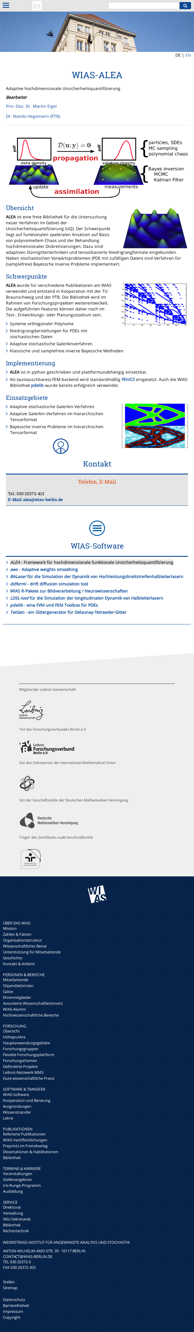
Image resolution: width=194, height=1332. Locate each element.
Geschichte (12, 957)
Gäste (8, 991)
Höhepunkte (14, 1037)
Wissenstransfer (17, 1112)
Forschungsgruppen (20, 1048)
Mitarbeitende (15, 979)
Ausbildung (13, 1191)
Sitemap (10, 1287)
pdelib (37, 385)
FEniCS (128, 379)
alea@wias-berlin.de (43, 499)
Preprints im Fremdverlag (25, 1145)
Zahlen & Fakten (17, 934)
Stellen (9, 1281)
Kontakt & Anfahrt (19, 963)
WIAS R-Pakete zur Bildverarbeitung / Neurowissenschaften (69, 591)
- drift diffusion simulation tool (49, 584)
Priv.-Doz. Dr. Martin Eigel (31, 106)
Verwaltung (13, 1213)
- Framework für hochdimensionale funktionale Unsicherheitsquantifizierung (91, 562)
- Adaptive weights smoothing (44, 569)
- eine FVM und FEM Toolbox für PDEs (54, 605)
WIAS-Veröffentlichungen (25, 1140)
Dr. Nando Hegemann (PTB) (33, 116)
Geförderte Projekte (20, 1066)
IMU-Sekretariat (17, 1219)
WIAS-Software (16, 1094)
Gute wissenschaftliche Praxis (28, 1078)
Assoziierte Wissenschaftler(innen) (33, 1003)
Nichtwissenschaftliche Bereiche (31, 1015)
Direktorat (12, 1207)
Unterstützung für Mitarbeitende (32, 952)
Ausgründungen (17, 1106)
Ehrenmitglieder (17, 997)
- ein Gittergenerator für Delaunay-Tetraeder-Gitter (68, 612)
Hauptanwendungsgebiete (26, 1042)
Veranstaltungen (17, 1173)
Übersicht (11, 1031)
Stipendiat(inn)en (18, 985)
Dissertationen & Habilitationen (30, 1151)
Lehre (8, 1118)
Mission (10, 928)
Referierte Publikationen (24, 1134)
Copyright (11, 1317)
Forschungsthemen (20, 1060)
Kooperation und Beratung (26, 1100)
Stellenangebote (17, 1179)
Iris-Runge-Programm (22, 1185)
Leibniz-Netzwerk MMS (23, 1072)
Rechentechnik (16, 1230)
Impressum (13, 1311)
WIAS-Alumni (14, 1009)
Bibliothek (12, 1157)
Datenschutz (14, 1299)
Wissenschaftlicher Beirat (25, 946)
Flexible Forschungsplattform (28, 1054)
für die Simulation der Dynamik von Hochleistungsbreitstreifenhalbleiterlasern (96, 576)
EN (188, 55)
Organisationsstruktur (22, 940)
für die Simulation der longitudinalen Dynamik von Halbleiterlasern (86, 598)
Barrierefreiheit (16, 1305)
